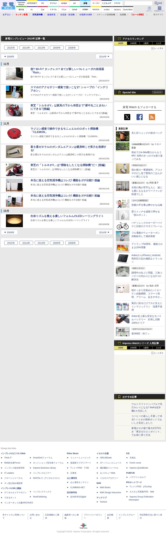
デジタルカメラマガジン (15, 492)
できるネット (10, 497)
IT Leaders (9, 473)
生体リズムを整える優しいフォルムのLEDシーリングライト (67, 216)
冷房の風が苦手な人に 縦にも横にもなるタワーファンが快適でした (146, 191)
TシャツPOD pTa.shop (141, 486)
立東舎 (73, 473)
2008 (72, 47)
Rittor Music (73, 453)
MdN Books (105, 487)
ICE (128, 453)
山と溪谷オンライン (79, 482)
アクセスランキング (133, 38)
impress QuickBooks (139, 468)
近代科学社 (72, 492)
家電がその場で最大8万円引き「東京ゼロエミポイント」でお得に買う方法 (146, 431)
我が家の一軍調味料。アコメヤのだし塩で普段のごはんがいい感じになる (146, 173)
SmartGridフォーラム (43, 458)
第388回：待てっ (140, 333)
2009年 (10, 56)
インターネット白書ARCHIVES (18, 503)
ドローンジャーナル (13, 478)
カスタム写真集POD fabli (142, 491)
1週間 (146, 43)
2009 (56, 47)
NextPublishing (40, 497)
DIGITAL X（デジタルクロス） (47, 478)
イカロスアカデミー (109, 478)
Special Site (129, 92)
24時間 (133, 43)
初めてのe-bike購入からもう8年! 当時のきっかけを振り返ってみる (147, 155)
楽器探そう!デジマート (80, 463)
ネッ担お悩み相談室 (13, 483)
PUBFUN (130, 473)
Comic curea (135, 463)
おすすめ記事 (129, 397)
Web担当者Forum (12, 463)
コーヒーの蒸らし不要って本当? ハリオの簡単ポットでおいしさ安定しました (146, 419)
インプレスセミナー (42, 473)
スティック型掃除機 (106, 14)
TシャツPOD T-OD (79, 468)
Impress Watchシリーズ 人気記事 (140, 343)
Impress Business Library (44, 468)
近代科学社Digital (78, 497)
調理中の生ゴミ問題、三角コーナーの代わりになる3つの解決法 (146, 276)
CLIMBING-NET (77, 487)
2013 (41, 47)
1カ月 (158, 43)
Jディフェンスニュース (110, 463)
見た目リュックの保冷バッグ (146, 132)
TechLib (103, 502)
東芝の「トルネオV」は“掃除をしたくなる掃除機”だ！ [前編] (67, 165)
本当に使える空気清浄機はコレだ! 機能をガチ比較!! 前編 (65, 195)
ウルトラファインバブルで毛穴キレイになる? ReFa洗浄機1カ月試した (146, 407)
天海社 (133, 458)
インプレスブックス (42, 491)
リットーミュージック (80, 458)
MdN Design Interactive (110, 492)
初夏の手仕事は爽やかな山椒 (146, 205)
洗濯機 (123, 14)
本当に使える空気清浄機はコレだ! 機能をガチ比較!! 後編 (65, 180)
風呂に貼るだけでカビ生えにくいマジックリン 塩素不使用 (146, 306)
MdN (99, 483)
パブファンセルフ (138, 477)
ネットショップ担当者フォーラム (48, 463)
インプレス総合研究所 (14, 468)
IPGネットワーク (134, 482)
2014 (26, 47)
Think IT (8, 458)
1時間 (120, 43)
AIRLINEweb (106, 458)
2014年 (103, 56)
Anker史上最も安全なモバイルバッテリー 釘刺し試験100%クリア (146, 319)
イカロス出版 (103, 453)
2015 (11, 47)
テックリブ (102, 497)
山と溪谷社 (72, 478)
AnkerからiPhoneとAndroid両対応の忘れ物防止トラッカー (146, 258)
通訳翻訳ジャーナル (109, 468)
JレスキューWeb (107, 473)
